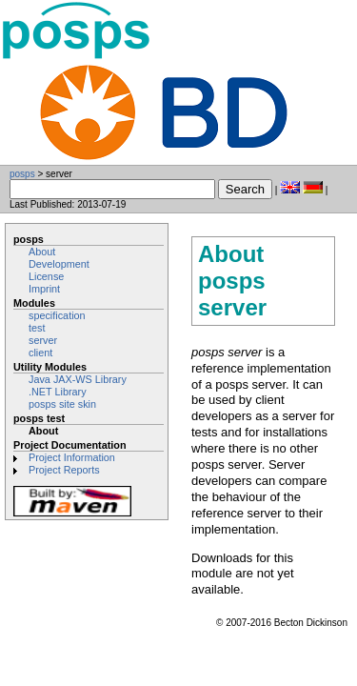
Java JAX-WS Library (78, 379)
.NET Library (58, 391)
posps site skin (62, 404)
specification (57, 315)
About (42, 251)
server (43, 340)
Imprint (44, 288)
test (37, 327)
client (40, 352)
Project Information (72, 457)
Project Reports (64, 469)
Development (59, 264)
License (46, 276)
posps (22, 174)
